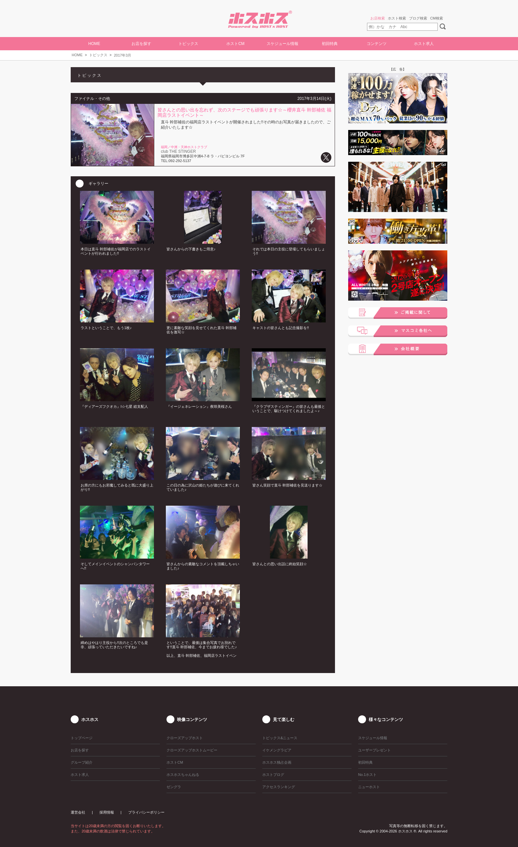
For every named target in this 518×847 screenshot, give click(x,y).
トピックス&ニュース (279, 738)
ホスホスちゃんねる (182, 775)
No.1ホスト (367, 775)
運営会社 (78, 812)
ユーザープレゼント (374, 750)
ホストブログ (273, 775)
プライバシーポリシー (146, 812)
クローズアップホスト (184, 738)
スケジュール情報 (282, 43)
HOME (94, 43)
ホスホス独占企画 (276, 762)
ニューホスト (369, 787)
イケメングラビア (276, 750)
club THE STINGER (178, 151)
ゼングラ (173, 787)
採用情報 (106, 812)
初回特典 (330, 43)
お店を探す (141, 43)
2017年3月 (122, 55)
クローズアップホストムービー (191, 750)
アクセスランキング (278, 787)
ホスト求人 (424, 43)
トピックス (98, 55)
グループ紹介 (81, 762)
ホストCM (235, 43)
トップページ (81, 738)
